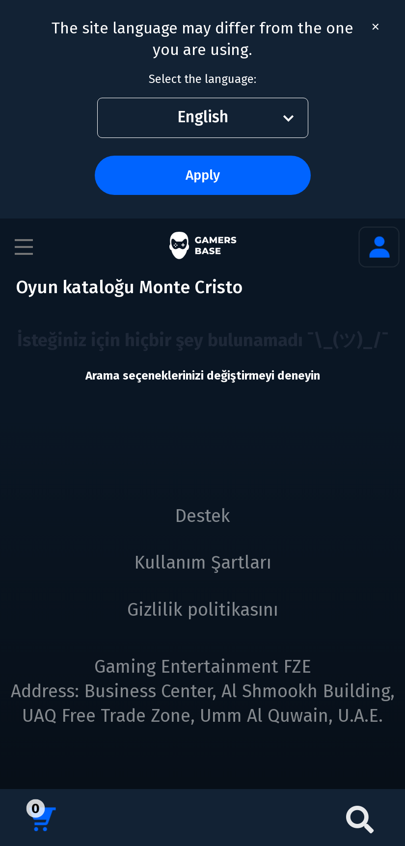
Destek (202, 516)
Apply (203, 175)
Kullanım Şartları (202, 562)
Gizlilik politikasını (202, 610)
